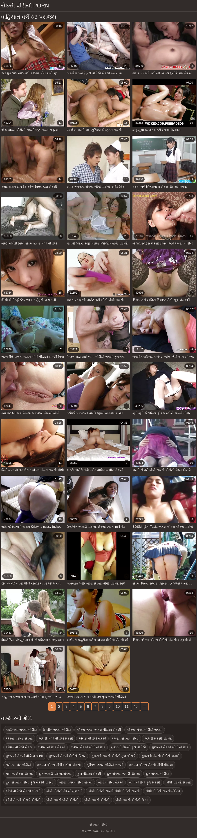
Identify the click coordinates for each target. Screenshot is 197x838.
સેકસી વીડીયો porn (25, 5)
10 (118, 706)
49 (136, 706)
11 (127, 706)
